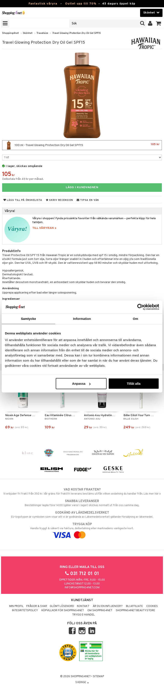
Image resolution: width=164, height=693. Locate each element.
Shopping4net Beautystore (135, 610)
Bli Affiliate (134, 606)
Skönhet (27, 33)
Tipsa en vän (88, 200)
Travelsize (42, 33)
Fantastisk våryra (43, 4)
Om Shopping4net (99, 610)
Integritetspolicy (25, 610)
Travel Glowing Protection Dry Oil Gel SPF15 (76, 33)
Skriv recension (59, 200)
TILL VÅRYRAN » (44, 228)
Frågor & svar (36, 606)
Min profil (16, 606)
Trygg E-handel (83, 615)
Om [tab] (135, 318)
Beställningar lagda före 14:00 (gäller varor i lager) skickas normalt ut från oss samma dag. (82, 503)
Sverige (82, 682)
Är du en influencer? (108, 606)
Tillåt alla (134, 383)
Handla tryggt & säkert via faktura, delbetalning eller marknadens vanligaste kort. (82, 529)
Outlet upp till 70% (80, 4)
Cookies (152, 606)
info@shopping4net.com (82, 587)
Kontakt (83, 606)
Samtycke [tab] (28, 318)
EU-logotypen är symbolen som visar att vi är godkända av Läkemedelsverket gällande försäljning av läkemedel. (82, 515)
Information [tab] (82, 318)
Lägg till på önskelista (22, 200)
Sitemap (98, 676)
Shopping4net (10, 33)
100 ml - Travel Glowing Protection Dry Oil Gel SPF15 (82, 145)
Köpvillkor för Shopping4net (62, 610)
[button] (158, 23)
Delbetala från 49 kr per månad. (23, 179)
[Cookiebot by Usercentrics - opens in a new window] (140, 307)
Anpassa (81, 383)
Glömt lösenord (62, 606)
